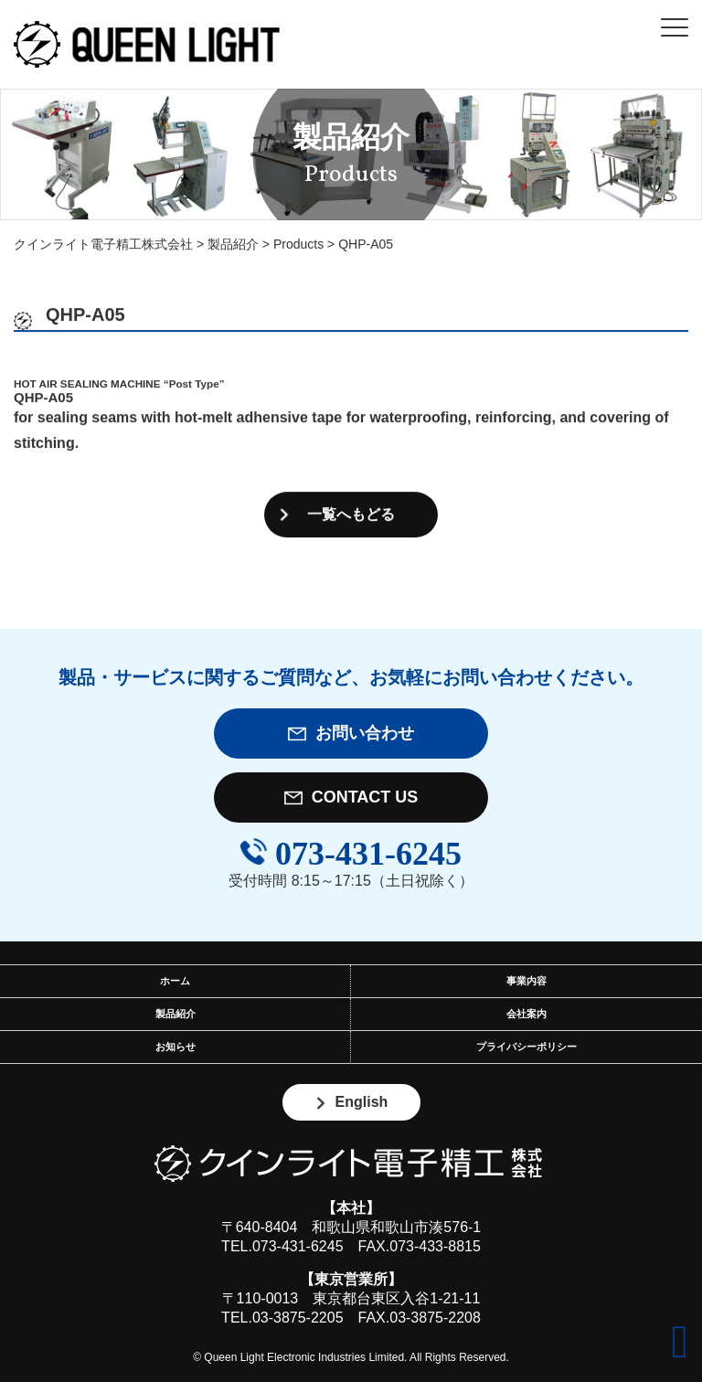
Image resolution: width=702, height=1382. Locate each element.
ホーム (175, 980)
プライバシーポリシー (526, 1046)
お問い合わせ (351, 733)
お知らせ (175, 1046)
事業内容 (526, 980)
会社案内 (526, 1013)
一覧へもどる (351, 515)
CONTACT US (351, 797)
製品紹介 (175, 1013)
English (351, 1102)
